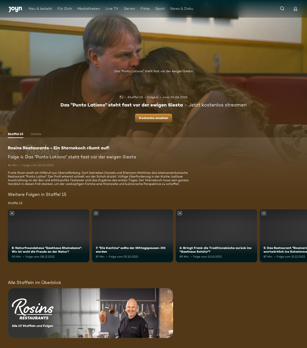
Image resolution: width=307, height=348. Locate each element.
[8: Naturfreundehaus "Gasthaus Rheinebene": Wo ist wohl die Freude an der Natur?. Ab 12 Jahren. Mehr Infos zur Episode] (48, 235)
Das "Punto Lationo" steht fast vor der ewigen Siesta (153, 71)
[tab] (15, 134)
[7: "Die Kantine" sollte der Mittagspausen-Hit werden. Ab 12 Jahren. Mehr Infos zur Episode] (132, 235)
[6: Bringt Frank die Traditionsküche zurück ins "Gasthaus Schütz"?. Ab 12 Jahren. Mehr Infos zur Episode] (216, 235)
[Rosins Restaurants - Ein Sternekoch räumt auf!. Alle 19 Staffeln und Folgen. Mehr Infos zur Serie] (90, 313)
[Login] (295, 8)
